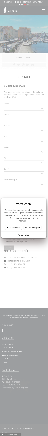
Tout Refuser (13, 227)
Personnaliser (24, 235)
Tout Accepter (32, 227)
